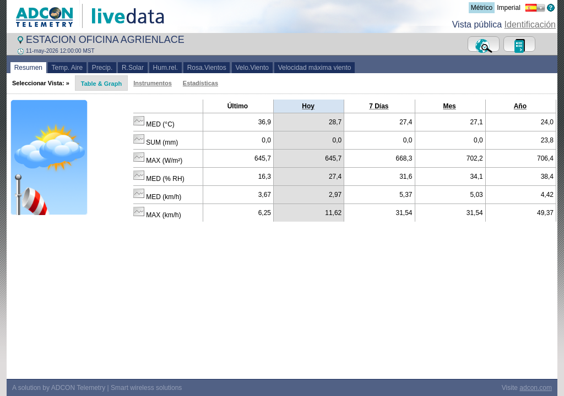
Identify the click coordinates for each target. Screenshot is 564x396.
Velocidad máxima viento (314, 68)
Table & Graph (101, 83)
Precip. (102, 68)
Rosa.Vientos (206, 68)
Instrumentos (152, 83)
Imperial (508, 8)
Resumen (28, 68)
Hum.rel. (165, 68)
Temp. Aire (67, 68)
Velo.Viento (252, 68)
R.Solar (132, 68)
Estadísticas (200, 83)
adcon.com (535, 380)
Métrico (481, 8)
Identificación (530, 24)
